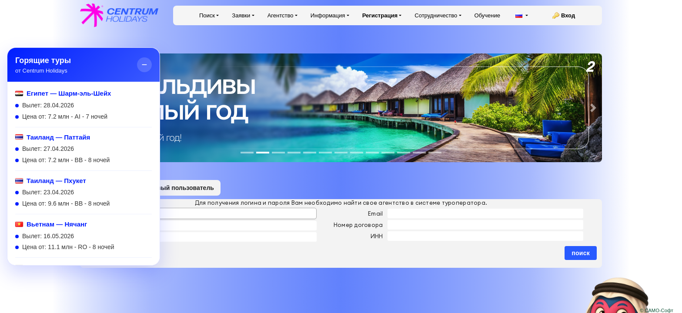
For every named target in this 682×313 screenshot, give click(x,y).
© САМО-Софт (656, 310)
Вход (568, 15)
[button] (593, 108)
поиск (581, 253)
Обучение (487, 15)
